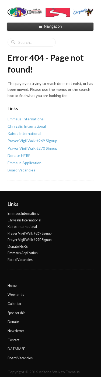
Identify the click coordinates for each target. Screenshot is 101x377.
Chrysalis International (27, 126)
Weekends (16, 295)
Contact (13, 340)
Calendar (15, 304)
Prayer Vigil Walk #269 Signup (32, 140)
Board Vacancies (21, 170)
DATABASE (16, 349)
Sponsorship (16, 313)
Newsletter (16, 331)
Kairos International (24, 133)
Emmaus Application (24, 162)
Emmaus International (26, 119)
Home (12, 285)
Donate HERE (19, 155)
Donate (13, 322)
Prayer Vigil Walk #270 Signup (32, 148)
